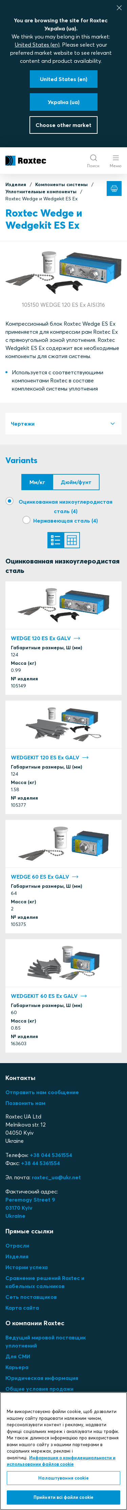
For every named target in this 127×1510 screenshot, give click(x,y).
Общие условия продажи (39, 1388)
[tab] (63, 423)
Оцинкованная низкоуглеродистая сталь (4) (65, 506)
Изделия (15, 184)
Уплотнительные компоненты (41, 191)
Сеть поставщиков (31, 1296)
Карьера (16, 1367)
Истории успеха (26, 1267)
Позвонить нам (25, 1103)
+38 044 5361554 (51, 1155)
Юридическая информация (41, 1378)
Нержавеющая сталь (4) (65, 520)
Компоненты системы (61, 184)
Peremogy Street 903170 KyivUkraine (30, 1207)
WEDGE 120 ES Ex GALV (45, 638)
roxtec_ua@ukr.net (56, 1177)
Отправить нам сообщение (42, 1092)
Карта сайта (22, 1307)
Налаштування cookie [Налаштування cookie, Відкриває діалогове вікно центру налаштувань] (63, 1478)
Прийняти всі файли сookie (63, 1497)
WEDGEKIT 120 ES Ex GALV (50, 757)
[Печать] (114, 188)
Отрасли (17, 1245)
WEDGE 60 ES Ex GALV (45, 876)
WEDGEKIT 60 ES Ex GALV (49, 995)
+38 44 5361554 (40, 1163)
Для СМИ (17, 1356)
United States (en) (37, 44)
